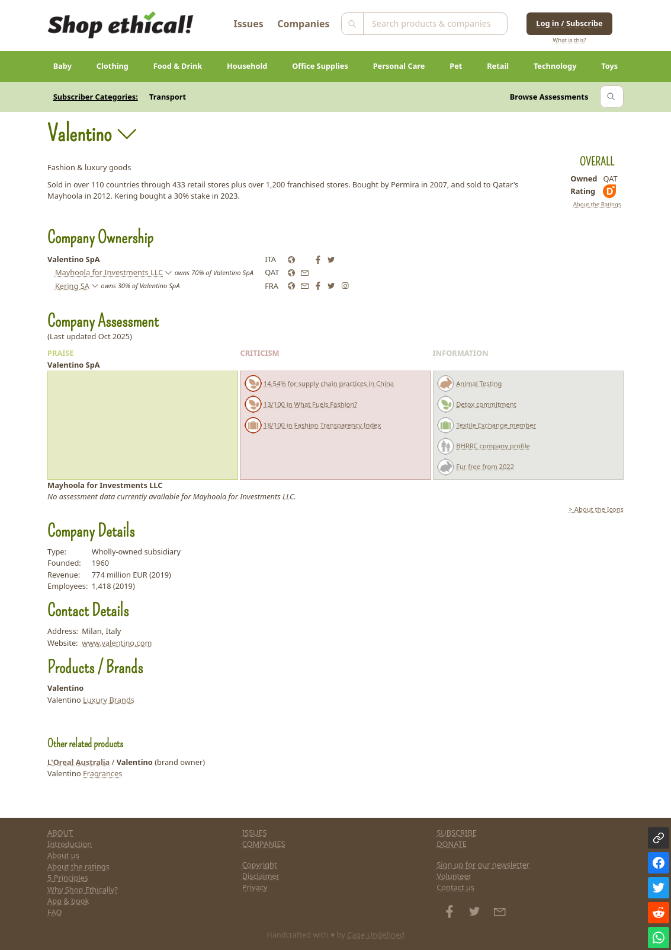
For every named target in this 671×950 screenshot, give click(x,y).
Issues (249, 23)
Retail (498, 65)
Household (247, 65)
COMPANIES (263, 844)
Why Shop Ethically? (82, 889)
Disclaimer (261, 876)
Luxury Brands (108, 699)
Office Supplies (320, 65)
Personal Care (399, 65)
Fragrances (102, 773)
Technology (555, 65)
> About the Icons (596, 509)
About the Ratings (597, 204)
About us (63, 855)
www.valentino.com (117, 642)
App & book (68, 900)
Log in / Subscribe (569, 23)
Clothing (113, 65)
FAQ (54, 912)
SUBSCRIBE (456, 832)
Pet (456, 65)
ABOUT (60, 832)
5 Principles (67, 877)
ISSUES (254, 832)
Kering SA (72, 285)
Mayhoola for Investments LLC (109, 272)
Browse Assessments (549, 96)
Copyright (259, 864)
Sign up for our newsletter (482, 864)
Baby (62, 65)
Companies (303, 23)
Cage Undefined (375, 934)
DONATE (451, 844)
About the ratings (78, 866)
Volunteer (453, 876)
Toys (609, 65)
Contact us (455, 887)
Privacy (255, 887)
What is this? (569, 40)
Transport (167, 96)
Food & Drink (178, 65)
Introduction (69, 844)
